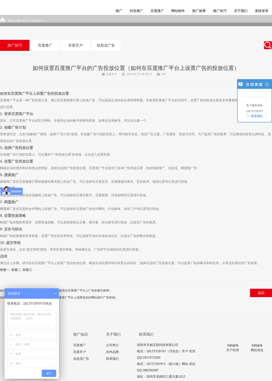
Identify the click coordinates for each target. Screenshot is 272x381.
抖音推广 (136, 11)
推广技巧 (220, 11)
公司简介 (112, 345)
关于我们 (241, 11)
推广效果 (199, 11)
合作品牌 (112, 352)
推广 (119, 11)
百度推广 (157, 11)
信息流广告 (106, 45)
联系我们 (112, 358)
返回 (261, 293)
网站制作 (178, 11)
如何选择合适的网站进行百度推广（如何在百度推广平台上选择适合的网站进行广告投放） (59, 297)
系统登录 (261, 11)
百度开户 (75, 45)
